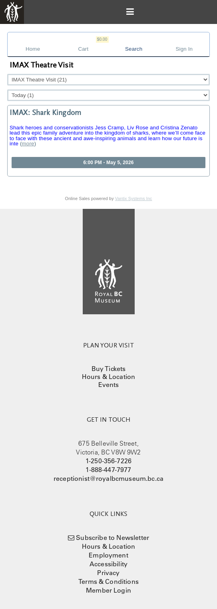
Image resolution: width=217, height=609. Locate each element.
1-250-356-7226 (108, 461)
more (28, 144)
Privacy (108, 573)
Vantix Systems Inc (133, 198)
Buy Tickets (109, 369)
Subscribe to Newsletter (112, 538)
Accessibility (108, 564)
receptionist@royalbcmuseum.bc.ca (108, 478)
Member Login (108, 590)
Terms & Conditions (108, 581)
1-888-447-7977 (108, 470)
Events (108, 385)
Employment (108, 555)
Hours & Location (108, 377)
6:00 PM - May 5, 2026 (108, 162)
